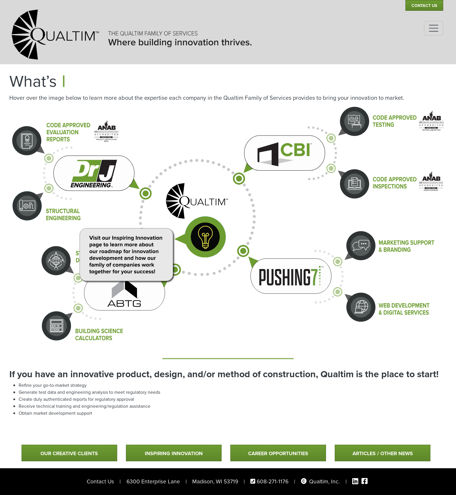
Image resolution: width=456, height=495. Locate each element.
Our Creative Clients (69, 453)
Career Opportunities (278, 453)
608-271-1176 (272, 481)
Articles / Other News (382, 453)
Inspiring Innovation (174, 453)
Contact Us (424, 5)
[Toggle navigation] (433, 28)
